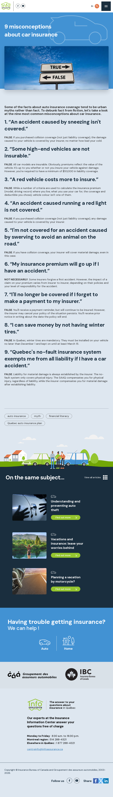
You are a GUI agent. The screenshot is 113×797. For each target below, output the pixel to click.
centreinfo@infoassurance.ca (45, 749)
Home (68, 649)
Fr (92, 6)
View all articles (95, 477)
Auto (44, 649)
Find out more (63, 517)
